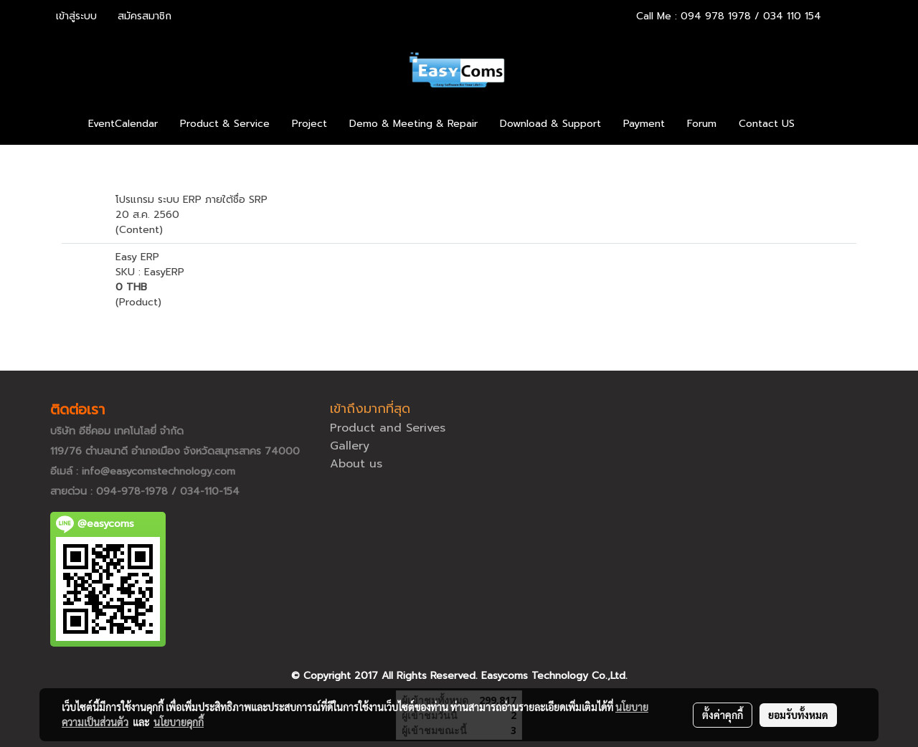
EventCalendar (123, 123)
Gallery (349, 446)
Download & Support (550, 123)
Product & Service (225, 123)
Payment (644, 123)
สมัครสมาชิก (144, 16)
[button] (827, 124)
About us (356, 463)
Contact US (767, 123)
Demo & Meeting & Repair (413, 123)
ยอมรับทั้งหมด (798, 714)
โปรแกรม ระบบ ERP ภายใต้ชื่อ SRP (191, 199)
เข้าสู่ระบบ (76, 16)
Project (309, 123)
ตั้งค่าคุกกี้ (722, 714)
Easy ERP (137, 257)
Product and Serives (387, 428)
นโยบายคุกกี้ (178, 721)
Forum (701, 123)
